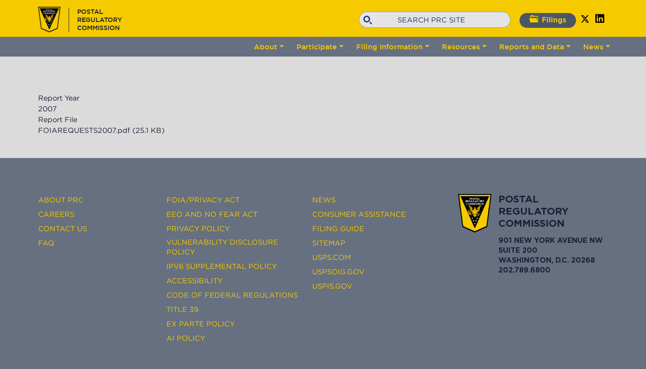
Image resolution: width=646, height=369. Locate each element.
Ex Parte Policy (200, 324)
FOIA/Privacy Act (203, 200)
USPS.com (331, 257)
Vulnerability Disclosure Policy (222, 247)
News (593, 47)
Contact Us (62, 228)
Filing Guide (338, 228)
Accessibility (194, 281)
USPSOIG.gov (338, 272)
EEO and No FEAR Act (212, 214)
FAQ (46, 243)
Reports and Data (531, 47)
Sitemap (328, 243)
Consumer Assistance (359, 214)
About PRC (60, 200)
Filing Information (389, 47)
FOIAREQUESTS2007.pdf (84, 130)
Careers (56, 214)
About (265, 47)
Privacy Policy (198, 228)
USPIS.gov (332, 286)
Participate (317, 47)
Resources (461, 47)
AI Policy (185, 338)
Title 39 (182, 309)
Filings (547, 19)
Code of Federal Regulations (232, 295)
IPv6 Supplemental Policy (221, 266)
